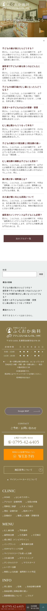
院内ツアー (28, 511)
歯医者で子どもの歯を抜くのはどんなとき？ (22, 291)
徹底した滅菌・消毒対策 (28, 515)
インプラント (10, 544)
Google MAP (23, 411)
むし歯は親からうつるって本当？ (17, 303)
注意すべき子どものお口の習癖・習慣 (19, 300)
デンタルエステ (11, 562)
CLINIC (8, 491)
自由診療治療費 (34, 586)
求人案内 (8, 586)
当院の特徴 (32, 502)
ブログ (30, 596)
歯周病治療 (9, 535)
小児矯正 (37, 535)
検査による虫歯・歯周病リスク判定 (20, 572)
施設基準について (23, 470)
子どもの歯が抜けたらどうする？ (17, 287)
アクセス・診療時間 (13, 502)
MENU (8, 524)
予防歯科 (23, 530)
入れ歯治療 (9, 558)
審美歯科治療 (27, 544)
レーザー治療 (10, 567)
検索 (5, 270)
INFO (7, 580)
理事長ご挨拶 (10, 506)
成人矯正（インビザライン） (17, 539)
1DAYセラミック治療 (13, 549)
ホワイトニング (26, 558)
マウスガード (29, 562)
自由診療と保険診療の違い (16, 591)
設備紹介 (8, 515)
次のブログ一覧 (23, 238)
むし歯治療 (9, 530)
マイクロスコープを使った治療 (18, 553)
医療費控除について (13, 596)
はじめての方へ (22, 497)
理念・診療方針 (11, 511)
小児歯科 (23, 535)
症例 (19, 586)
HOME (7, 497)
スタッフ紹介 (27, 506)
